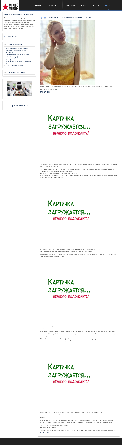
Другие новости (19, 105)
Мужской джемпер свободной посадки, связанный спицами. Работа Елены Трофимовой (17, 50)
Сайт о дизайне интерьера (16, 6)
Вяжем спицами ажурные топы (52, 329)
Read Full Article (44, 433)
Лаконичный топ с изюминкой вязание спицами (69, 18)
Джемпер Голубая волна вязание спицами (18, 59)
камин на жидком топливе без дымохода (18, 14)
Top (4, 441)
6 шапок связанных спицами (14, 65)
